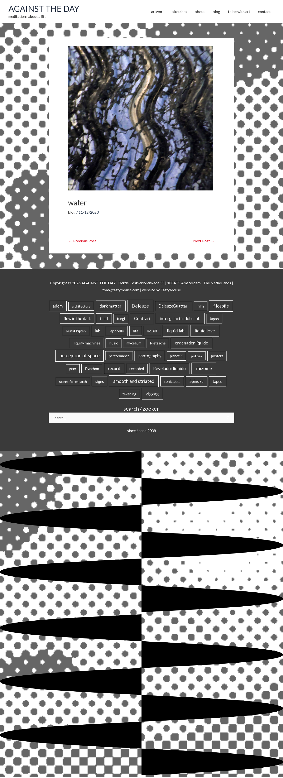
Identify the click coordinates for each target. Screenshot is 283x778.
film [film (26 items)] (201, 306)
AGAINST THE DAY (44, 9)
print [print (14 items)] (73, 369)
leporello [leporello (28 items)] (116, 331)
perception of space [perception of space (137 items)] (79, 356)
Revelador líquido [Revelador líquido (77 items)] (169, 368)
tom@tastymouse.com (120, 290)
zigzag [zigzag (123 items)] (152, 394)
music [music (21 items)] (113, 343)
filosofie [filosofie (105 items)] (221, 306)
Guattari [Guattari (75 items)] (142, 318)
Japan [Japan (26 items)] (214, 319)
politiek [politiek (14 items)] (196, 356)
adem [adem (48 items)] (58, 306)
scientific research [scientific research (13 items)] (73, 382)
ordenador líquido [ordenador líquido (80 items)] (191, 343)
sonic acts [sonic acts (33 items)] (172, 381)
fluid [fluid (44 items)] (104, 318)
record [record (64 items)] (114, 368)
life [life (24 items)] (135, 331)
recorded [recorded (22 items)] (136, 369)
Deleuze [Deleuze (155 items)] (140, 306)
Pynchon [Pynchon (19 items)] (92, 369)
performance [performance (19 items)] (119, 356)
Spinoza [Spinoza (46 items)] (197, 381)
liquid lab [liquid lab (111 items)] (175, 331)
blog (72, 212)
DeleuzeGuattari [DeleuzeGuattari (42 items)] (173, 306)
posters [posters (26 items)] (217, 356)
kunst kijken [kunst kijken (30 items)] (76, 331)
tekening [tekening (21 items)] (129, 394)
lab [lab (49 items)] (97, 331)
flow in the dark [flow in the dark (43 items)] (77, 318)
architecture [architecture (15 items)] (81, 307)
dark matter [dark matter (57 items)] (110, 306)
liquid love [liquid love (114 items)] (205, 331)
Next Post (203, 241)
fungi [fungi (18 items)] (121, 319)
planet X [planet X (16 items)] (176, 356)
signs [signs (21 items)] (99, 382)
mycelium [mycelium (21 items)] (134, 343)
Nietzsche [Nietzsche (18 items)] (158, 344)
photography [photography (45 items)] (149, 356)
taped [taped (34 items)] (217, 381)
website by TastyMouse (162, 290)
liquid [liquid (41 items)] (152, 331)
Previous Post (82, 241)
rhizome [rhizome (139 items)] (204, 368)
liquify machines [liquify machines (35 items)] (87, 343)
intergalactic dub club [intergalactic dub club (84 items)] (180, 318)
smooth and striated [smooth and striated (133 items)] (133, 381)
